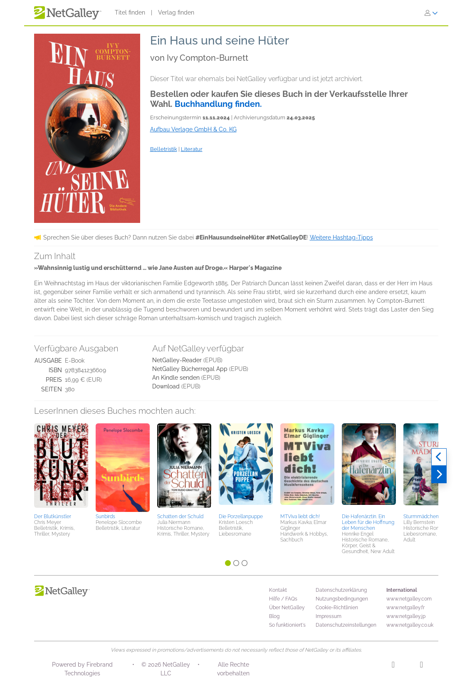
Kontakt (278, 590)
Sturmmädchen (421, 516)
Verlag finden (176, 12)
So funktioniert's (287, 625)
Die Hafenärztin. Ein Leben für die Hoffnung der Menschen (368, 522)
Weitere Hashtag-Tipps (341, 237)
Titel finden (130, 12)
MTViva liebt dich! (300, 516)
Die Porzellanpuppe (241, 516)
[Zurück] (439, 457)
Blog (274, 616)
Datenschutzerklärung (341, 590)
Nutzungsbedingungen (342, 599)
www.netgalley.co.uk (409, 625)
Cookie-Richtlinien (337, 607)
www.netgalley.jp (405, 616)
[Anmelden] (431, 13)
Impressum (328, 616)
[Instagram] (393, 666)
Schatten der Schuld (180, 516)
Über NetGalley (287, 607)
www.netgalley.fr (405, 607)
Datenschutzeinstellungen (346, 625)
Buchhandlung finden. (218, 104)
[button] (61, 467)
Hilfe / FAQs (283, 599)
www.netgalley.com (409, 599)
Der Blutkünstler (52, 516)
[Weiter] (439, 474)
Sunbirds (105, 516)
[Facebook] (421, 666)
